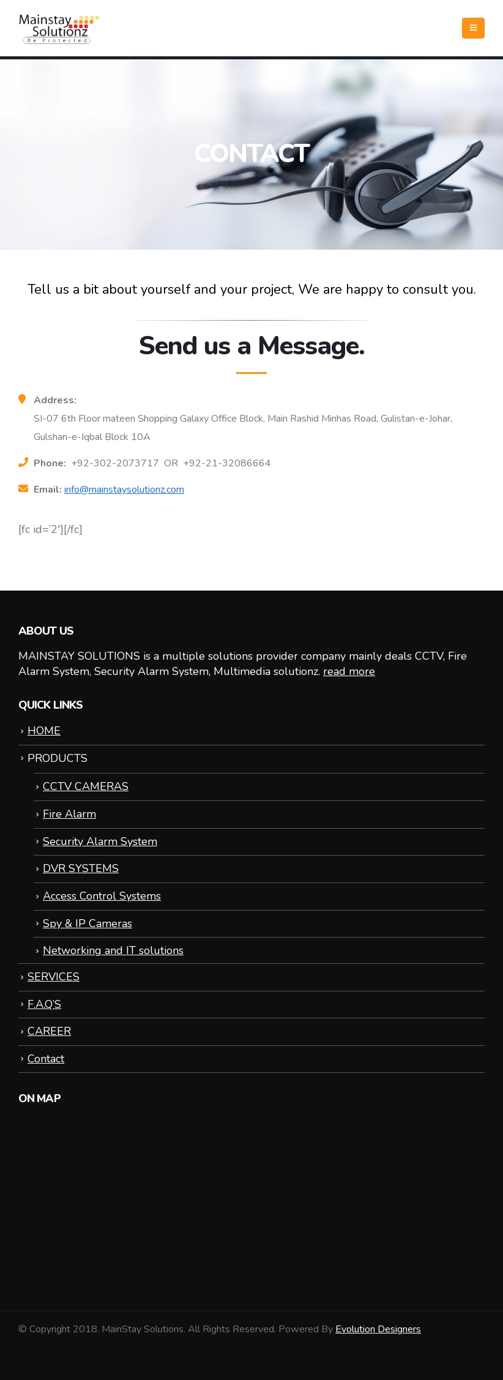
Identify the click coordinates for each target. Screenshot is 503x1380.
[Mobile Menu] (473, 28)
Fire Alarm (69, 814)
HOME (44, 730)
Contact (46, 1058)
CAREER (49, 1031)
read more (349, 671)
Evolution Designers (378, 1329)
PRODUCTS (58, 758)
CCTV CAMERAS (86, 786)
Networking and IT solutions (113, 950)
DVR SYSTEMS (81, 868)
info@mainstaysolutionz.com (124, 489)
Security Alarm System (100, 841)
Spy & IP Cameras (87, 923)
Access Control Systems (102, 896)
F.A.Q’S (44, 1004)
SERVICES (54, 976)
